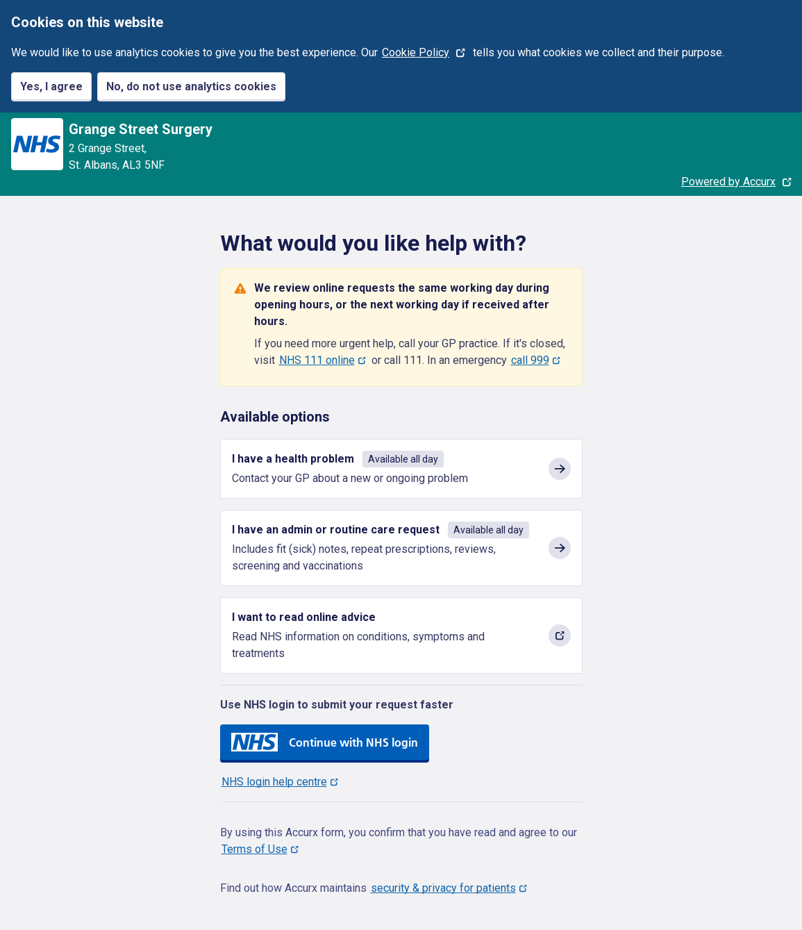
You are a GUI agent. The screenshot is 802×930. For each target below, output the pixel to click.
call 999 (530, 360)
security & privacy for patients (443, 888)
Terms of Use (254, 849)
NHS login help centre (274, 781)
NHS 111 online (317, 360)
